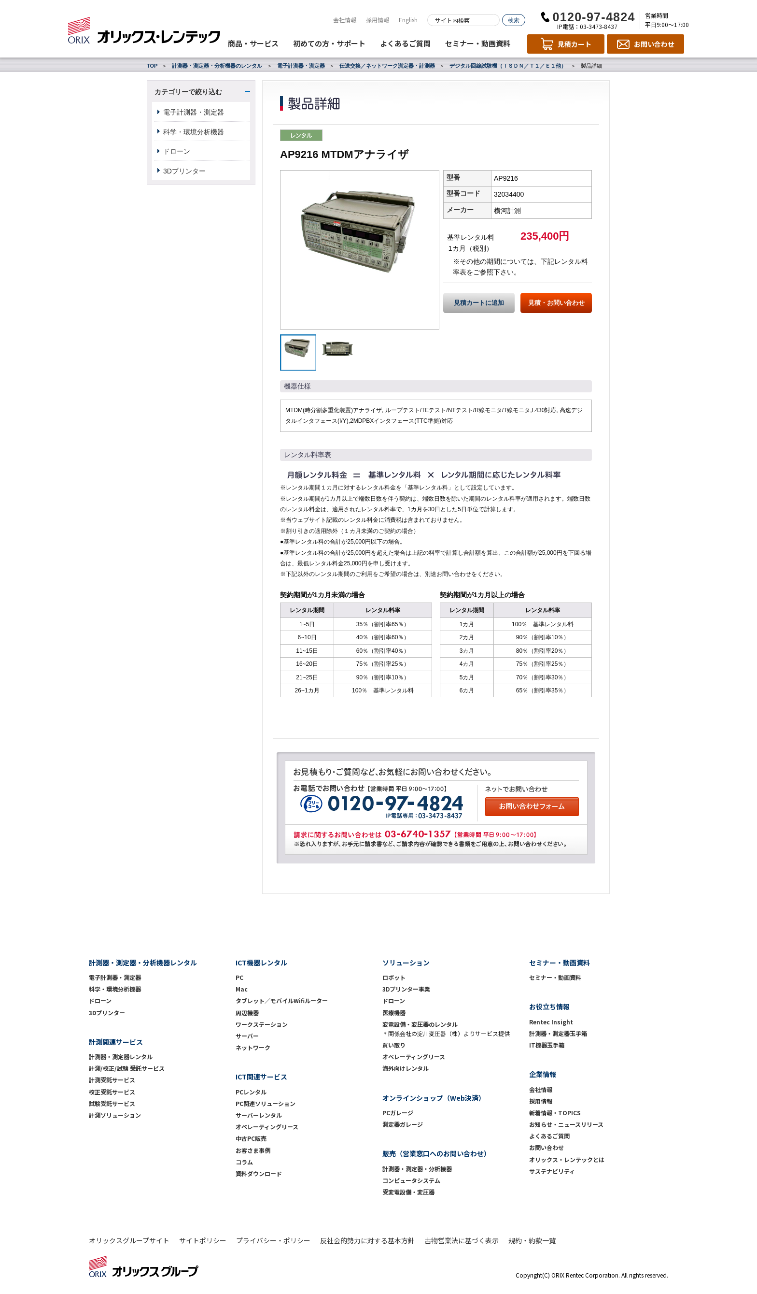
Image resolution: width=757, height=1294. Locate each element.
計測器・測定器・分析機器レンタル (143, 962)
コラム (244, 1162)
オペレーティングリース (267, 1126)
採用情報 (377, 19)
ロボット (394, 977)
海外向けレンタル (408, 1068)
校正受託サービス (112, 1092)
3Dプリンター (184, 171)
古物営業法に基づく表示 (461, 1240)
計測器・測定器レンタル (121, 1056)
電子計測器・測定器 (301, 66)
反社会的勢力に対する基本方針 (367, 1240)
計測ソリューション (115, 1115)
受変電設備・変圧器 (408, 1192)
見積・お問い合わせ (556, 303)
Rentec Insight (551, 1022)
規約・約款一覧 (532, 1240)
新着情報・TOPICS (555, 1112)
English (408, 19)
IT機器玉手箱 (546, 1045)
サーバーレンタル (259, 1115)
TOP (152, 66)
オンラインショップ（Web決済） (433, 1098)
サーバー (247, 1036)
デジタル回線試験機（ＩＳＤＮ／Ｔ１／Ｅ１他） (507, 66)
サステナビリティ (552, 1171)
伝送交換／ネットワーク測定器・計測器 (387, 66)
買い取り (394, 1045)
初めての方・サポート (329, 43)
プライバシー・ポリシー (273, 1240)
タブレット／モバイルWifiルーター (282, 1000)
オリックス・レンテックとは (566, 1159)
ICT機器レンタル (261, 962)
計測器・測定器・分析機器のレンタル (217, 66)
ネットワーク (253, 1047)
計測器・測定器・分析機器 (417, 1169)
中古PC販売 (251, 1138)
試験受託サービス (112, 1103)
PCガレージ (397, 1112)
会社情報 (344, 19)
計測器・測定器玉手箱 (558, 1033)
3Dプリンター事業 (406, 989)
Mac (242, 989)
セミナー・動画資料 (477, 43)
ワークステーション (262, 1024)
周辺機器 (247, 1012)
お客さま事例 (253, 1150)
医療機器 (394, 1012)
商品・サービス (253, 43)
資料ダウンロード (259, 1173)
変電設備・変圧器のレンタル (420, 1024)
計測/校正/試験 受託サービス (127, 1068)
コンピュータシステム (411, 1180)
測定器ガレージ (402, 1124)
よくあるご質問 (405, 43)
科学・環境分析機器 (193, 132)
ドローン (176, 151)
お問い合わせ (546, 1147)
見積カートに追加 (479, 303)
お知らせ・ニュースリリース (566, 1124)
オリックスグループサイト (129, 1240)
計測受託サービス (112, 1080)
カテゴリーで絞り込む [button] (188, 92)
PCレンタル (251, 1092)
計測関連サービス (116, 1042)
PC (239, 977)
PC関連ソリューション (265, 1103)
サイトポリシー (202, 1240)
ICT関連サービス (261, 1076)
